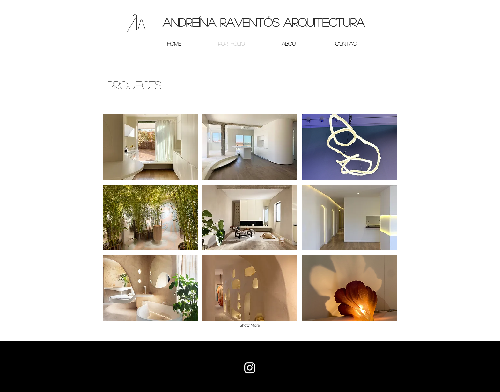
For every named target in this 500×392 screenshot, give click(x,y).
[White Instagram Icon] (249, 367)
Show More (250, 325)
